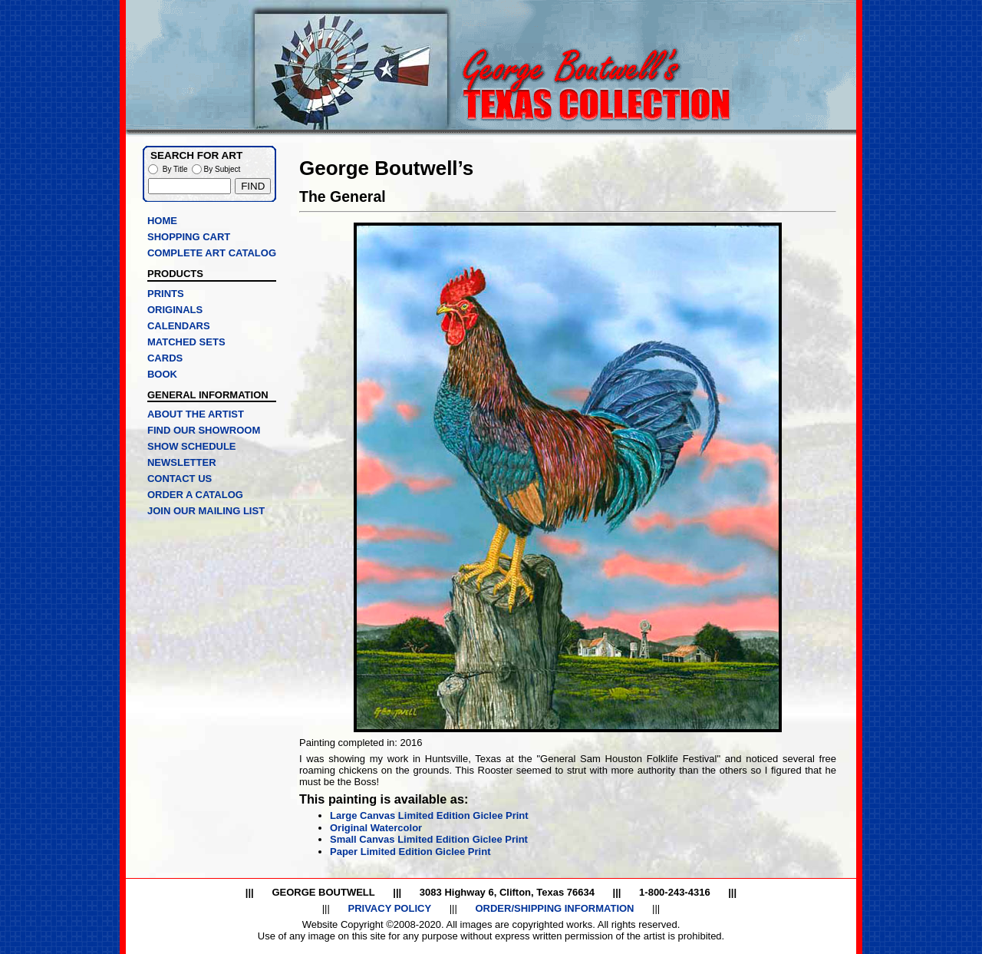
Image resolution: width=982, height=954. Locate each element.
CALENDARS (178, 326)
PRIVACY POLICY (389, 908)
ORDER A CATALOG (195, 494)
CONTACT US (179, 478)
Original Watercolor (376, 828)
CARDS (165, 358)
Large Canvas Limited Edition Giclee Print (429, 815)
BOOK (162, 374)
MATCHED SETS (186, 342)
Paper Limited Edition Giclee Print (410, 851)
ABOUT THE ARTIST (195, 414)
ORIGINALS (175, 309)
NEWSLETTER (181, 462)
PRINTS (165, 293)
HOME (162, 220)
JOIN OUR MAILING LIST (206, 511)
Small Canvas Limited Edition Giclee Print (429, 839)
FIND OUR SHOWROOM (203, 430)
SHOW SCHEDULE (191, 446)
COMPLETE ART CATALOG (211, 253)
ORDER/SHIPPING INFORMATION (554, 908)
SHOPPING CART (188, 237)
